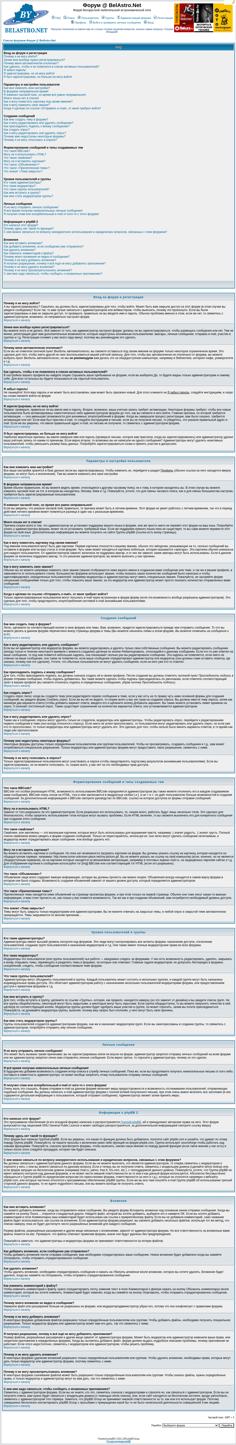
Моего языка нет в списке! (21, 98)
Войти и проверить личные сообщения (115, 22)
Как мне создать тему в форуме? (26, 119)
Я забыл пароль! (15, 70)
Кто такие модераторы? (20, 186)
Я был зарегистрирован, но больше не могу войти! (38, 77)
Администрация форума (134, 17)
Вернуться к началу (17, 320)
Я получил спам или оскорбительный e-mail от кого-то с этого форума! (51, 214)
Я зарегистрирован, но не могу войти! (29, 73)
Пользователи (88, 17)
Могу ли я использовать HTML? (25, 154)
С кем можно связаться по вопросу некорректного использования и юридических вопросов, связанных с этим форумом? (85, 232)
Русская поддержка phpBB (118, 1441)
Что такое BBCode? (17, 151)
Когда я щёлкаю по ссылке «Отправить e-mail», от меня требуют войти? (52, 108)
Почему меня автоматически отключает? (31, 63)
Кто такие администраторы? (23, 182)
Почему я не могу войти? (20, 56)
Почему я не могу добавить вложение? (30, 260)
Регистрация (163, 17)
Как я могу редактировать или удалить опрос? (35, 133)
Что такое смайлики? (18, 158)
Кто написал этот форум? (21, 225)
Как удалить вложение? (19, 250)
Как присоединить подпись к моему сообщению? (37, 126)
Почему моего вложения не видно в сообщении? (37, 256)
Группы (108, 17)
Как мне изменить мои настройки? (27, 88)
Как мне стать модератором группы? (28, 196)
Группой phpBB (131, 1122)
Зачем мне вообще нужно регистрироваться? (34, 60)
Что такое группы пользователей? (26, 189)
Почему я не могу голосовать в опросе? (30, 140)
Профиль (78, 22)
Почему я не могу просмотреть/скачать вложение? (38, 270)
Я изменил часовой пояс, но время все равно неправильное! (45, 94)
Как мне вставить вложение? (23, 243)
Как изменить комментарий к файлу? (29, 253)
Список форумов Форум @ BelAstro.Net (29, 40)
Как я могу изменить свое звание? (27, 105)
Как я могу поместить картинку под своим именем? (38, 101)
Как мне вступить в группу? (22, 192)
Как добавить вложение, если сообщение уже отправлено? (44, 246)
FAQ (56, 17)
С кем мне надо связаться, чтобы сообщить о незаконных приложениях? (53, 273)
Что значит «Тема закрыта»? (23, 171)
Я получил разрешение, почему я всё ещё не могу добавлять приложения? (55, 263)
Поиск (69, 17)
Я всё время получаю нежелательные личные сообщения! (43, 210)
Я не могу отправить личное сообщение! (31, 207)
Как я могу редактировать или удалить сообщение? (38, 123)
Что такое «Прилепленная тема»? (27, 168)
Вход (149, 22)
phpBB (112, 1438)
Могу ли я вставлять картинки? (24, 161)
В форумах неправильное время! (26, 91)
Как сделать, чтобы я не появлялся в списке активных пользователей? (51, 66)
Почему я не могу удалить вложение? (29, 267)
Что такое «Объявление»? (21, 164)
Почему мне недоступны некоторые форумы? (34, 136)
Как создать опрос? (17, 129)
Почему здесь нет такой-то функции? (29, 228)
